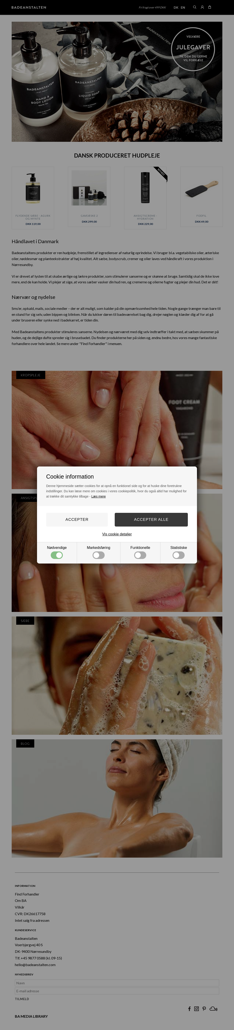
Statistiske (178, 552)
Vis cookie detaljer (117, 534)
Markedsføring (98, 552)
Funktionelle (140, 552)
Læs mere (98, 496)
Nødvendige (57, 552)
